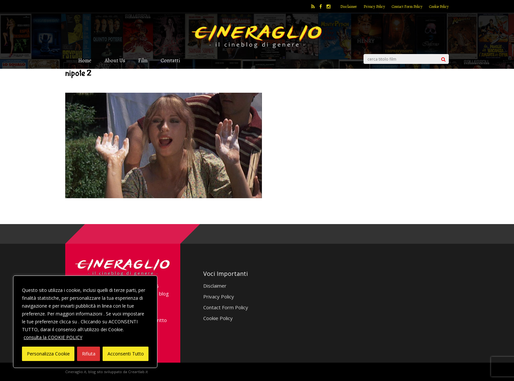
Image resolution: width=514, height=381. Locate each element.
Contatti (170, 60)
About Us (115, 60)
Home (84, 60)
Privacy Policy (374, 7)
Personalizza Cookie (48, 354)
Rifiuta (88, 354)
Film (143, 60)
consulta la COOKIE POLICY (53, 337)
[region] (85, 322)
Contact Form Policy (407, 7)
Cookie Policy (439, 7)
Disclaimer (348, 7)
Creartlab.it (138, 371)
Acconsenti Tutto (126, 354)
